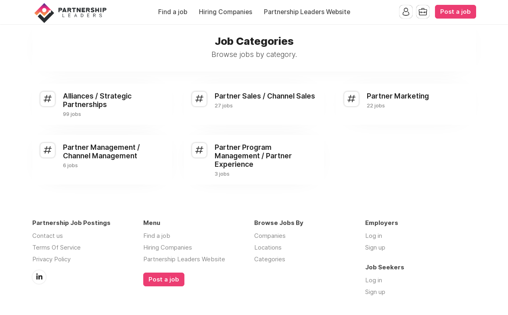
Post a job (455, 11)
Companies (270, 235)
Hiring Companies (225, 12)
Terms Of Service (56, 247)
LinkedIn (39, 277)
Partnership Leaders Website (307, 12)
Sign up (375, 247)
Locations (268, 247)
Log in (373, 235)
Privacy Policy (51, 259)
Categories (269, 259)
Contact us (47, 235)
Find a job (172, 12)
